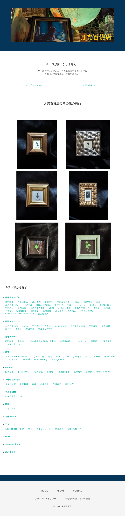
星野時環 (9, 302)
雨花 (98, 302)
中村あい (9, 308)
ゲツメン (81, 305)
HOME (44, 491)
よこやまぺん (11, 305)
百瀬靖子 (34, 311)
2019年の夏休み (13, 444)
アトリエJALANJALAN (16, 356)
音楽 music (11, 416)
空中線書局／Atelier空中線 (43, 341)
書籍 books (11, 337)
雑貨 (7, 352)
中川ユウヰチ (63, 302)
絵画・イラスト (12, 321)
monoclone (105, 305)
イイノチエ (27, 305)
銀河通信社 (65, 341)
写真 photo (10, 392)
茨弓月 (107, 308)
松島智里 (88, 302)
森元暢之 (107, 341)
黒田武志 (72, 311)
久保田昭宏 (23, 302)
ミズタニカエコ (37, 308)
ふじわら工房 (64, 308)
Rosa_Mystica (43, 305)
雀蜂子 (96, 308)
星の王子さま (11, 452)
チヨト (70, 305)
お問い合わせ (89, 85)
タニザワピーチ (82, 308)
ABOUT (60, 491)
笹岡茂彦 (22, 308)
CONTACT (78, 491)
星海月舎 (47, 311)
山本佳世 (49, 302)
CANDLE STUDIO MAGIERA (19, 314)
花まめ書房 (43, 314)
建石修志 (36, 302)
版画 (7, 404)
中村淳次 (59, 305)
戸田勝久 (30, 329)
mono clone (60, 326)
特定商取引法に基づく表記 (77, 499)
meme (93, 305)
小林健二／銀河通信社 (15, 311)
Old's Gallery (86, 311)
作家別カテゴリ (12, 297)
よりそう (59, 311)
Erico (51, 308)
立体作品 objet (12, 379)
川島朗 (77, 302)
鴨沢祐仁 (95, 341)
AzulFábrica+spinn (14, 429)
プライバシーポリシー (45, 499)
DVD (7, 437)
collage (9, 367)
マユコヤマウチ (45, 329)
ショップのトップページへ (36, 85)
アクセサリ (10, 424)
